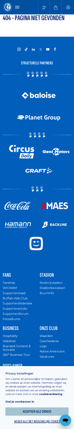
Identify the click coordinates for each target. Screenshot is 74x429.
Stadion (47, 275)
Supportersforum (15, 314)
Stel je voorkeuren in (19, 401)
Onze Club (49, 328)
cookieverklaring (50, 394)
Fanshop (9, 282)
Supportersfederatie (17, 303)
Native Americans (52, 351)
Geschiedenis (49, 341)
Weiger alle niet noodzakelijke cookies (37, 421)
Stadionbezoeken (52, 288)
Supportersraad (14, 293)
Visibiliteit (9, 341)
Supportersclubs (15, 308)
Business (10, 328)
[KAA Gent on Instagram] (19, 49)
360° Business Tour (16, 355)
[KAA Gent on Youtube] (48, 49)
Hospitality (10, 336)
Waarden (46, 336)
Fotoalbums (11, 319)
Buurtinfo (47, 293)
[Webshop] (55, 7)
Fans (7, 275)
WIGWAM (10, 288)
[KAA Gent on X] (40, 49)
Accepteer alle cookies (37, 411)
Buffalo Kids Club (15, 298)
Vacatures (47, 356)
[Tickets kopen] (44, 7)
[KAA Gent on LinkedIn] (33, 49)
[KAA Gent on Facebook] (55, 49)
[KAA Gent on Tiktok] (26, 49)
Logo (43, 346)
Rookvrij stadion (51, 282)
